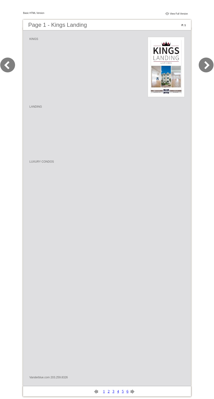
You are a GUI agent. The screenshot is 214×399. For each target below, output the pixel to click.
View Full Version (179, 13)
